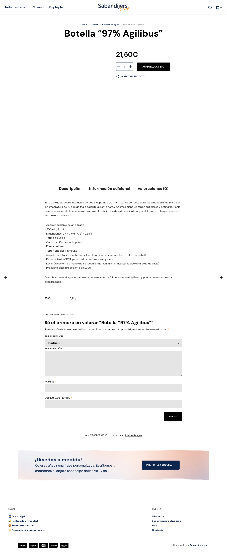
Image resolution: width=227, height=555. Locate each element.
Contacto (158, 530)
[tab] (70, 189)
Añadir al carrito (153, 66)
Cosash (38, 7)
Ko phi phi (56, 7)
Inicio (84, 24)
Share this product (132, 76)
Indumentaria (15, 7)
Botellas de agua (110, 24)
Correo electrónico (58, 398)
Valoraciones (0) (153, 188)
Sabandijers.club (199, 545)
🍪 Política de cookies (21, 525)
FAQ (154, 525)
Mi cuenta (158, 516)
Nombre (50, 381)
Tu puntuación (54, 336)
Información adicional (109, 188)
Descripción (70, 188)
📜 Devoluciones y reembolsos (26, 530)
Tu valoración (54, 348)
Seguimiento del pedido (166, 520)
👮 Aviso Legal (16, 516)
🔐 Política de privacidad (23, 520)
